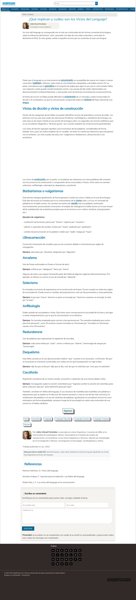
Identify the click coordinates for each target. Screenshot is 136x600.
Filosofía (14, 9)
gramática (49, 86)
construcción (39, 179)
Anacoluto (36, 419)
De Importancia (122, 9)
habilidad (37, 83)
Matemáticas (98, 9)
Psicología (25, 9)
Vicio (26, 419)
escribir (74, 203)
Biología (72, 9)
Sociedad (52, 9)
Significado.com (8, 3)
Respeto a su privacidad (12, 575)
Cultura (43, 9)
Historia (35, 9)
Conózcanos (25, 575)
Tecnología (109, 9)
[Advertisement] (68, 59)
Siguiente (68, 411)
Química (81, 9)
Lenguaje (48, 419)
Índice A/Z (5, 9)
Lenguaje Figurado (63, 419)
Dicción (27, 425)
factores (87, 100)
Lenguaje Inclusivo (82, 419)
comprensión (70, 97)
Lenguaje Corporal (101, 419)
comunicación (67, 80)
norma (79, 200)
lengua (26, 102)
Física (88, 9)
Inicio (24, 14)
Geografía (63, 9)
